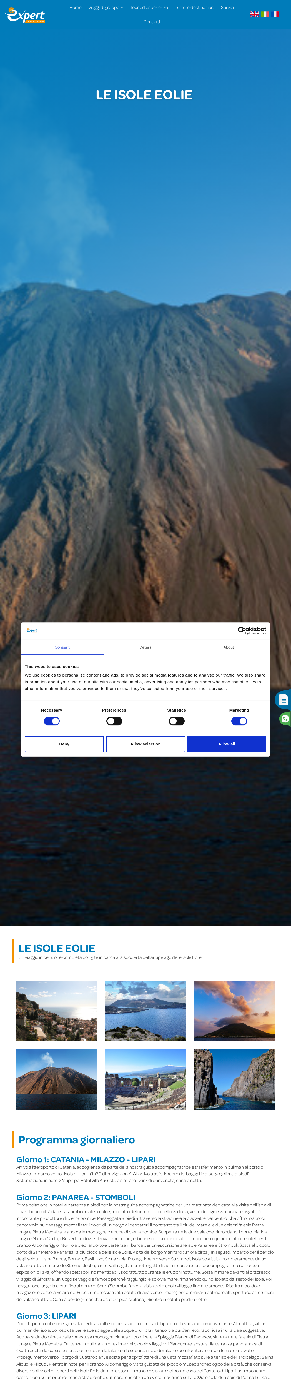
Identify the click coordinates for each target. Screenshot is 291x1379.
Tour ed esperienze (149, 7)
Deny (64, 744)
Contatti (152, 21)
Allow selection (145, 744)
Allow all (226, 744)
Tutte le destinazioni (194, 7)
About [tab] (229, 646)
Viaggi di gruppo (105, 7)
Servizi (227, 7)
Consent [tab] (62, 646)
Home (75, 7)
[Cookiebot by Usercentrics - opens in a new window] (242, 631)
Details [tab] (145, 646)
